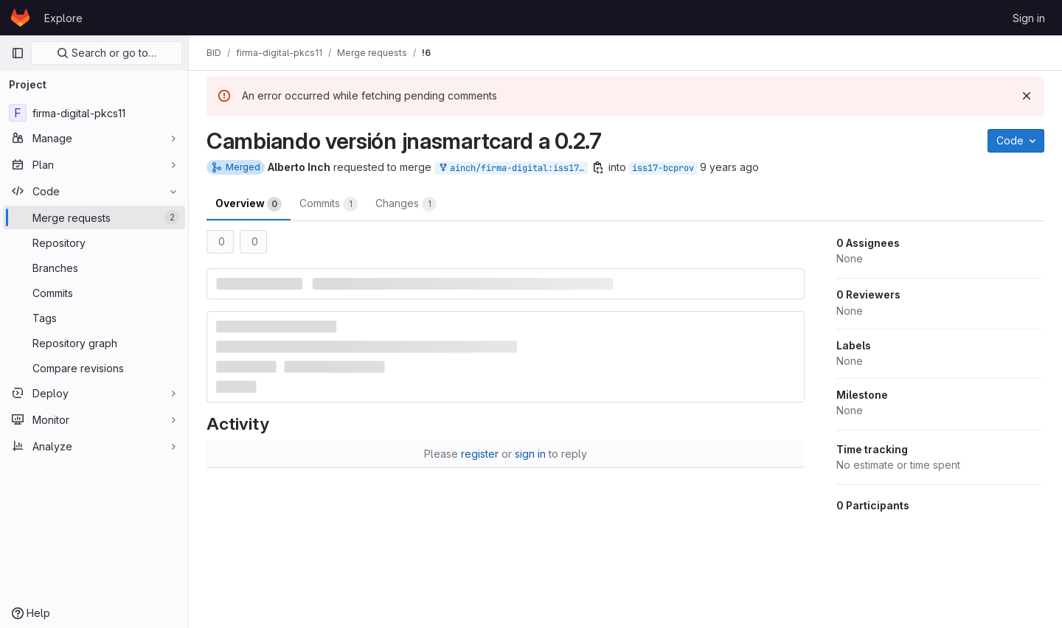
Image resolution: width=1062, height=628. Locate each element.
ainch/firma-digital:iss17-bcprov (512, 168)
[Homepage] (20, 17)
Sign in (1029, 18)
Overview (248, 204)
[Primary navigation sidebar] (18, 53)
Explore (63, 18)
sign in (530, 453)
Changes (406, 204)
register (480, 453)
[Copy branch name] (598, 167)
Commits (328, 204)
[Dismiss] (1026, 96)
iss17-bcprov (663, 168)
